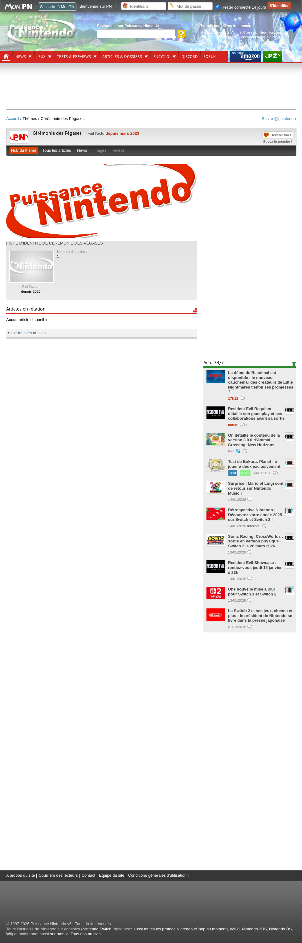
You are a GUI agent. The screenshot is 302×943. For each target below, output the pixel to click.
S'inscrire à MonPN (57, 6)
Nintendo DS (280, 929)
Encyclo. (161, 57)
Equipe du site (111, 875)
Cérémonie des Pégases (57, 133)
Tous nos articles (85, 934)
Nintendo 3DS (254, 929)
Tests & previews (74, 57)
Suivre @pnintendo (279, 118)
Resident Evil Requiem (218, 37)
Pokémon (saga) (252, 37)
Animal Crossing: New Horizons (256, 32)
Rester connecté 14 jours (240, 7)
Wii (9, 934)
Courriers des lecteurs (58, 875)
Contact (88, 875)
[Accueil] (6, 56)
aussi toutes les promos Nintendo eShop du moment (179, 929)
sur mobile (59, 934)
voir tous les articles (28, 333)
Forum (209, 57)
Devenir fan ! (281, 135)
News (20, 57)
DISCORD (190, 57)
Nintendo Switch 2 (214, 32)
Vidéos (118, 150)
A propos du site (20, 875)
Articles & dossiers (122, 57)
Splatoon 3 (275, 37)
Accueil (12, 118)
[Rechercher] (136, 33)
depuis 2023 (31, 291)
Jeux (41, 57)
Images (100, 150)
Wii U (235, 929)
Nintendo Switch (96, 929)
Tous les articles (57, 150)
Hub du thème (23, 150)
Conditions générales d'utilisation (157, 875)
